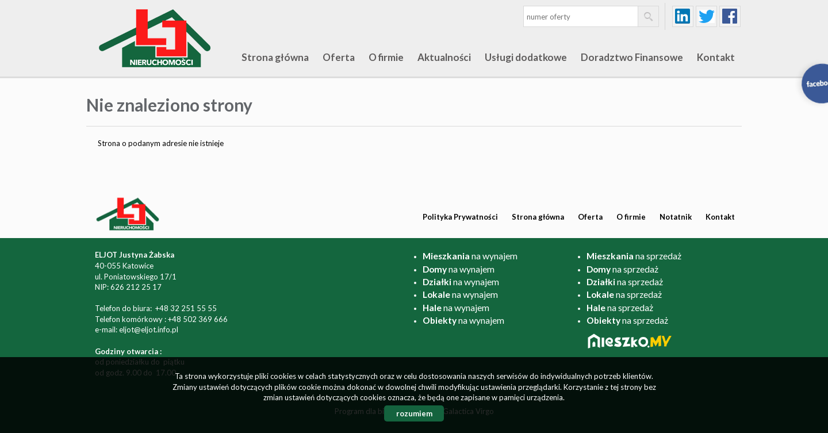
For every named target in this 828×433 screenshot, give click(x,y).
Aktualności (444, 57)
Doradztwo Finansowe (632, 57)
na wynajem (470, 256)
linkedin (683, 16)
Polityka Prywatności (460, 216)
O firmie (386, 57)
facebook (730, 16)
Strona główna (275, 57)
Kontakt (716, 57)
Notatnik (676, 216)
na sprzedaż (633, 256)
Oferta (339, 57)
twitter (706, 16)
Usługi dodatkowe (526, 57)
